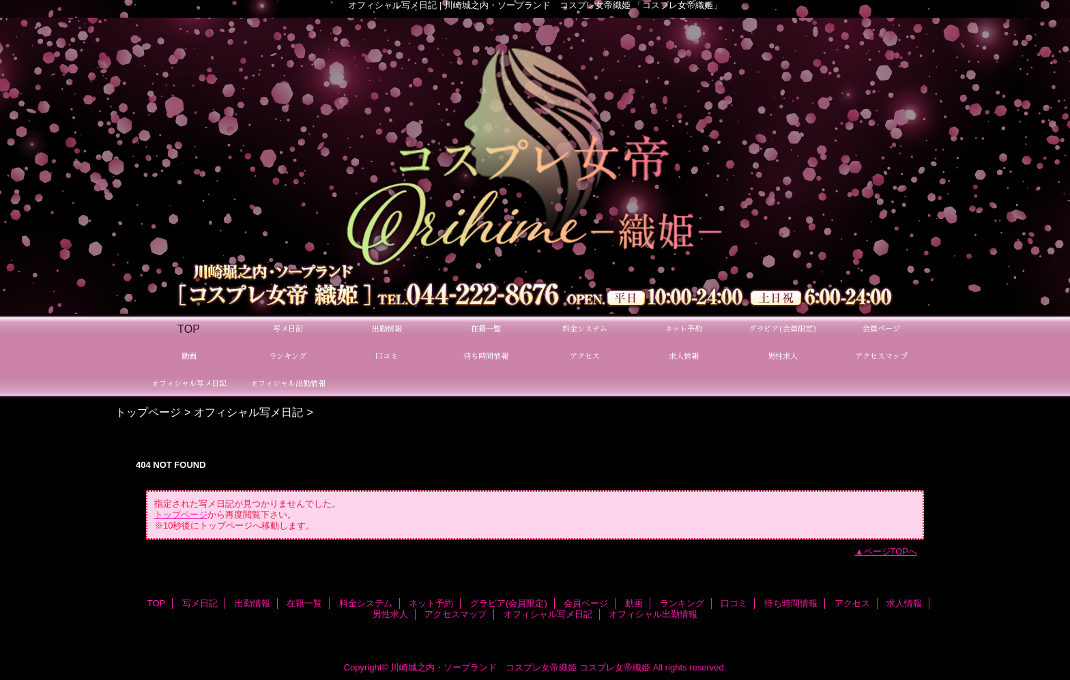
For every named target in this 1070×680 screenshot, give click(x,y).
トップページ (148, 412)
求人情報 (904, 603)
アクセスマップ (455, 614)
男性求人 (390, 614)
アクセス (852, 603)
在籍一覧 (304, 603)
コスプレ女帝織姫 (614, 667)
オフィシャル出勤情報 (653, 614)
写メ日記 (200, 603)
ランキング (682, 603)
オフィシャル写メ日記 (248, 412)
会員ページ (586, 603)
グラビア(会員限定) (508, 603)
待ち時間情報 (791, 603)
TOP (188, 329)
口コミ (734, 603)
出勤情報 (252, 603)
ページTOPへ (891, 551)
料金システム (365, 603)
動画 (634, 603)
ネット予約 (431, 603)
